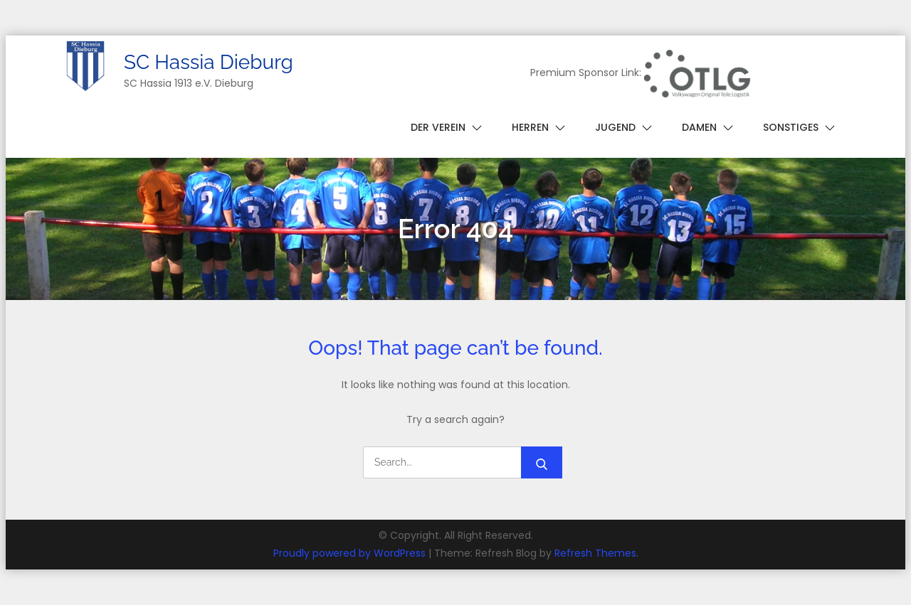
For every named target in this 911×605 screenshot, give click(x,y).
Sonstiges (790, 127)
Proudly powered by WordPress (350, 553)
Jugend (615, 127)
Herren (530, 127)
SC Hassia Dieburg (208, 62)
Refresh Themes (595, 553)
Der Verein (438, 127)
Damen (699, 127)
